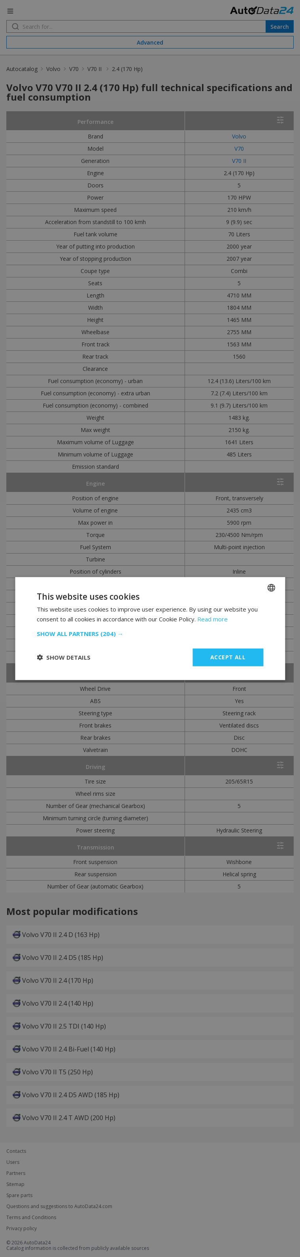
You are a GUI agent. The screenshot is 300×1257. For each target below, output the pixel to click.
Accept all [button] (227, 657)
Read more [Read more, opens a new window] (212, 619)
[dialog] (150, 628)
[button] (150, 633)
